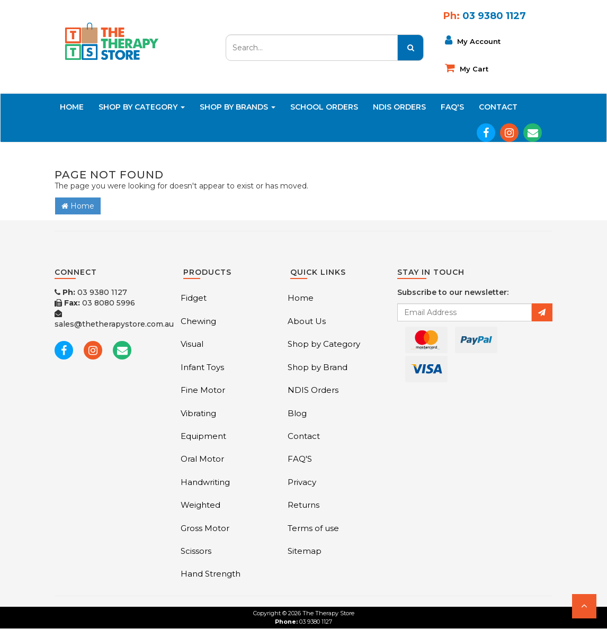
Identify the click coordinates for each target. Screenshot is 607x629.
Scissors (196, 551)
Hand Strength (210, 574)
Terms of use (313, 528)
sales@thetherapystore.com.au (114, 319)
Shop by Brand (317, 367)
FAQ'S (452, 107)
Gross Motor (205, 528)
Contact (498, 107)
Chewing (198, 321)
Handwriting (205, 482)
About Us (307, 321)
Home (72, 107)
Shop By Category (142, 107)
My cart (466, 67)
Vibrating (198, 413)
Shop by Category (324, 344)
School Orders (324, 107)
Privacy (302, 482)
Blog (297, 413)
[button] (584, 606)
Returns (303, 505)
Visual (192, 344)
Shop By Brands (237, 107)
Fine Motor (203, 390)
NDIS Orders (399, 107)
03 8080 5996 (95, 303)
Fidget (194, 298)
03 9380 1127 (91, 292)
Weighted (200, 505)
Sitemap (305, 551)
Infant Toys (202, 367)
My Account (473, 40)
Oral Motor (202, 459)
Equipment (203, 436)
